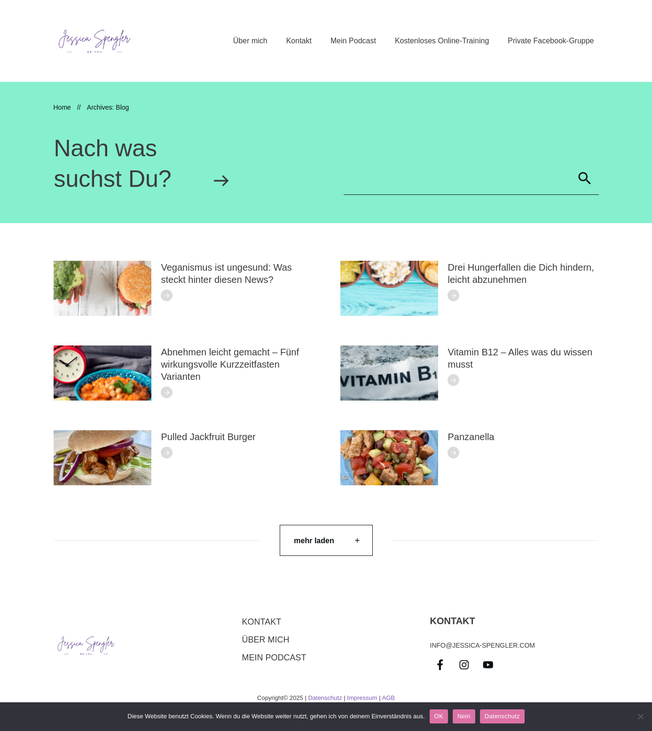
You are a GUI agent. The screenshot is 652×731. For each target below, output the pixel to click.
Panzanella (471, 437)
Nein (464, 716)
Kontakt (262, 622)
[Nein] (640, 716)
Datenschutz (325, 697)
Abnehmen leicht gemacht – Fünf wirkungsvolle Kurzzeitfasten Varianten (230, 364)
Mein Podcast (274, 657)
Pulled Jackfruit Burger (208, 437)
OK (438, 716)
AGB (388, 697)
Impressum (362, 697)
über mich (266, 639)
